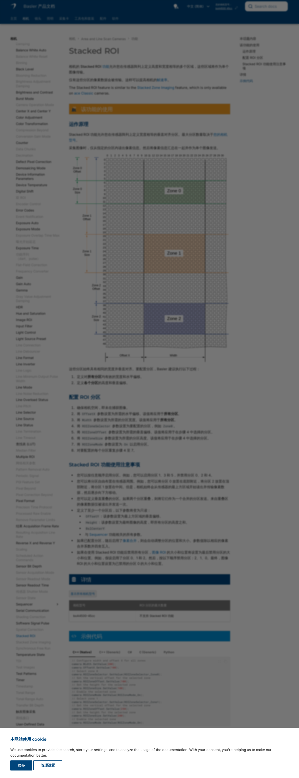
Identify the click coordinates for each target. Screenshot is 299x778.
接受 (21, 765)
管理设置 (48, 765)
